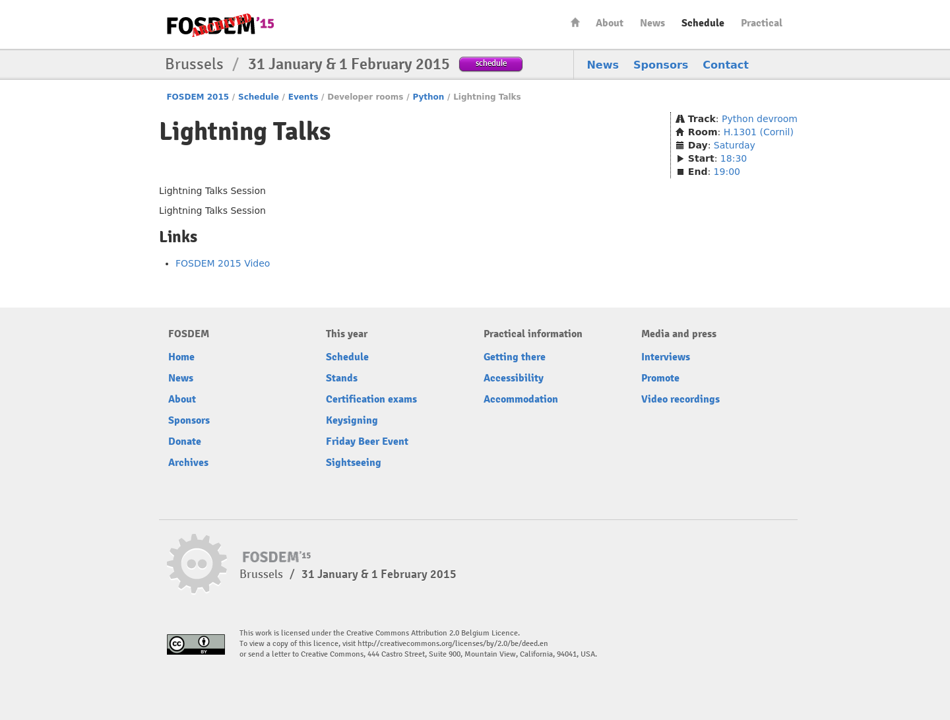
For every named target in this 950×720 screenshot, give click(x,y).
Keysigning (352, 420)
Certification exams (371, 399)
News (652, 23)
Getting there (515, 357)
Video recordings (680, 399)
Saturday (734, 145)
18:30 (733, 158)
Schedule (702, 23)
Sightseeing (353, 462)
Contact (726, 65)
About (609, 23)
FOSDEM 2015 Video (222, 263)
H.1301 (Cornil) (759, 132)
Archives (188, 462)
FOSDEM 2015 (197, 97)
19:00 (727, 171)
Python (428, 97)
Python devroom (760, 119)
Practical (761, 23)
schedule (491, 63)
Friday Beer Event (367, 441)
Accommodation (521, 399)
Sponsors (660, 65)
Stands (342, 378)
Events (303, 97)
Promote (660, 378)
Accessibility (514, 378)
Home (575, 22)
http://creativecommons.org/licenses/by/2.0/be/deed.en (453, 644)
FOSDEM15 (220, 25)
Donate (184, 441)
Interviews (665, 357)
